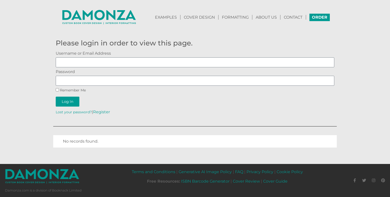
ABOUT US (266, 17)
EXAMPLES (166, 17)
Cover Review (246, 181)
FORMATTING (235, 17)
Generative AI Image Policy (205, 171)
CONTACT (293, 17)
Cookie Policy (290, 171)
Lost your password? (74, 112)
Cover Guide (275, 181)
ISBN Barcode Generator (205, 181)
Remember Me (71, 90)
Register (101, 112)
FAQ (239, 171)
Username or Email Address (83, 53)
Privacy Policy (259, 171)
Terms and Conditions (153, 171)
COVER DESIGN (199, 17)
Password (65, 72)
